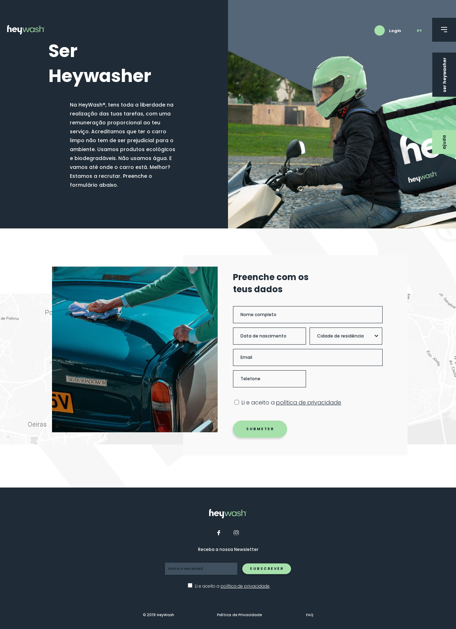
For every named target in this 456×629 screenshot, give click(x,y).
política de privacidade (313, 402)
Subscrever (267, 568)
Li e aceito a (296, 403)
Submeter (265, 429)
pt (419, 30)
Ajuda (444, 142)
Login (395, 30)
